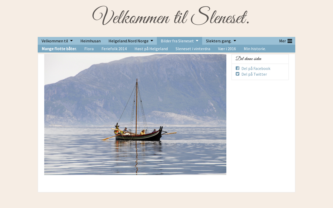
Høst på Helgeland (151, 48)
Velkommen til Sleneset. (171, 18)
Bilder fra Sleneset (177, 40)
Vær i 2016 (227, 48)
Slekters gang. (219, 40)
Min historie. (255, 48)
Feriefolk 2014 (114, 48)
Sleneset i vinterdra (193, 48)
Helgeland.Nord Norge (128, 40)
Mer (285, 40)
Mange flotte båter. (59, 48)
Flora (89, 48)
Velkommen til (55, 40)
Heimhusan (90, 40)
